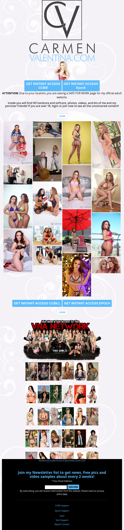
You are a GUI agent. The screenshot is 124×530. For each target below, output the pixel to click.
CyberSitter (69, 460)
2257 (62, 516)
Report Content (62, 524)
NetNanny (44, 460)
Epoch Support (62, 510)
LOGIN (62, 116)
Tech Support (62, 520)
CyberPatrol (56, 460)
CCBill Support (62, 505)
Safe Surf (81, 460)
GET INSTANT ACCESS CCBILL (37, 303)
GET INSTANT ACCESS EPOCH (87, 303)
